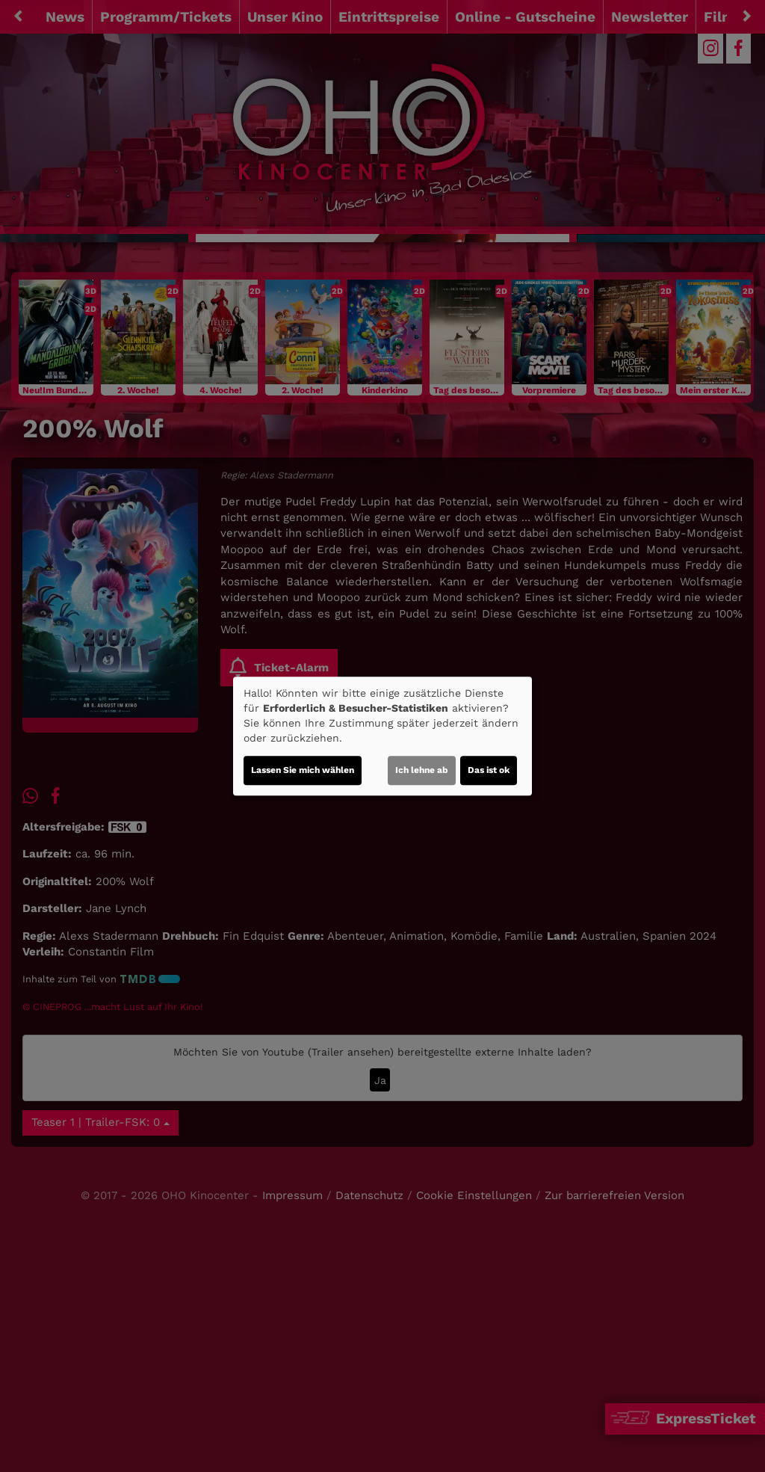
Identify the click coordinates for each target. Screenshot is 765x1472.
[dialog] (382, 736)
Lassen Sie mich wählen (302, 770)
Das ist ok (489, 770)
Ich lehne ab (421, 770)
